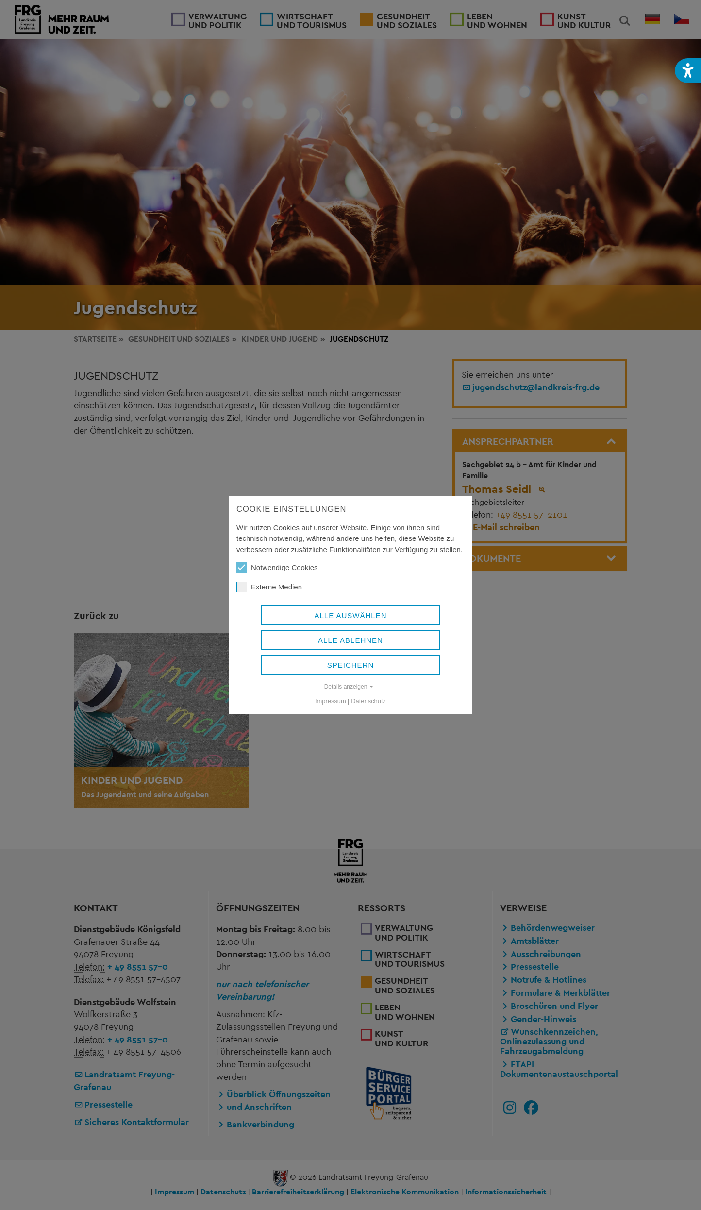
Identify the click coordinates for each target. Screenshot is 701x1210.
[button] (688, 70)
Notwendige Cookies (277, 567)
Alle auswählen (350, 615)
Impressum (330, 701)
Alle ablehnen (350, 640)
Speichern (350, 665)
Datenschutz (368, 701)
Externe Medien (269, 587)
